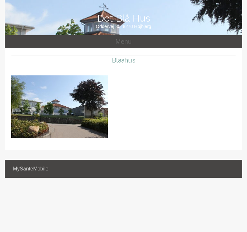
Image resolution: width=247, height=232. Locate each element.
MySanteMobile (30, 168)
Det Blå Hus (123, 18)
